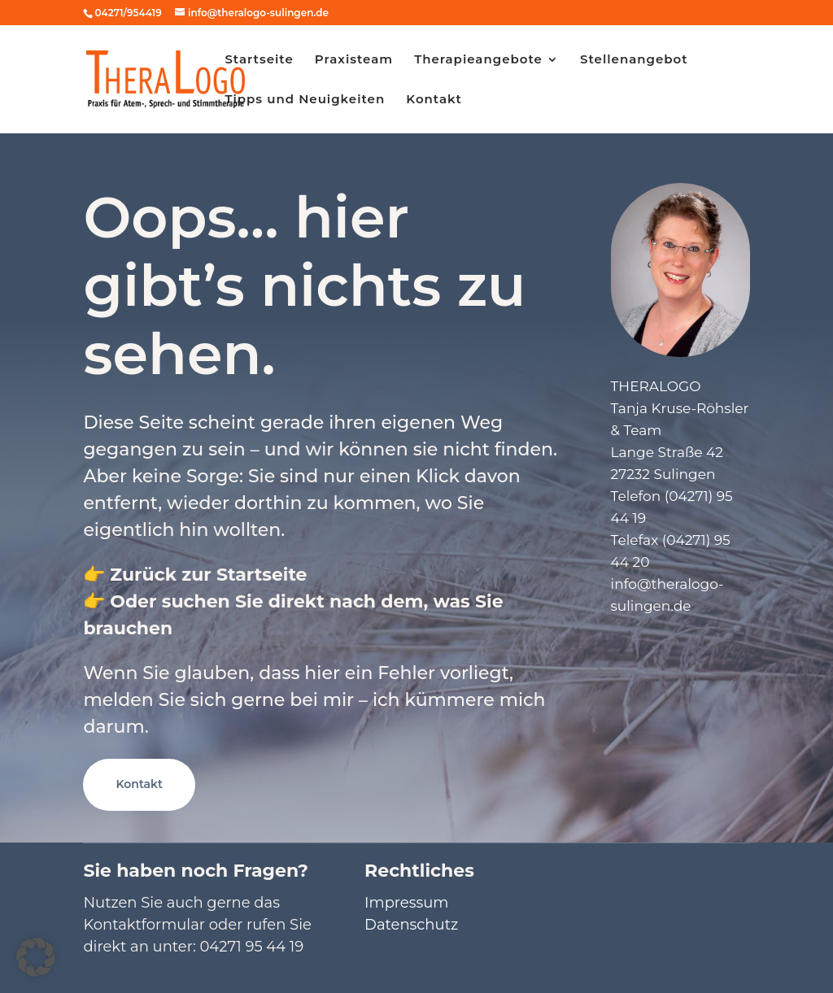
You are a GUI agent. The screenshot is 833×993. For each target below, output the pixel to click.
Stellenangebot (634, 60)
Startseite (259, 60)
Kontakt (434, 100)
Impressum (406, 903)
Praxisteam (354, 60)
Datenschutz (411, 925)
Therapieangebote (478, 60)
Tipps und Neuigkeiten (305, 100)
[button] (36, 957)
